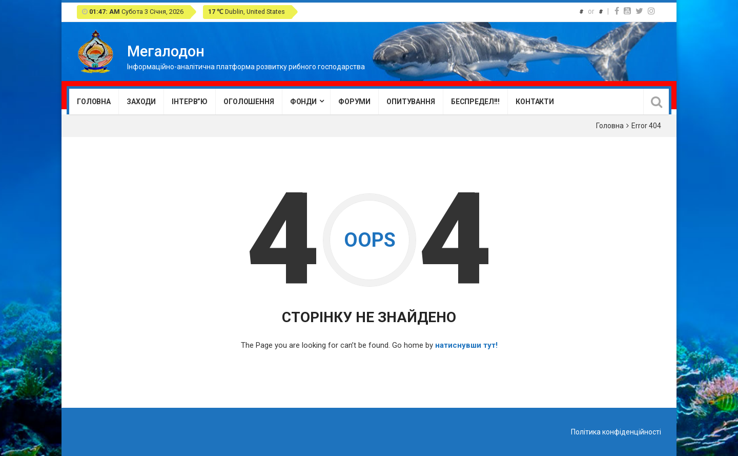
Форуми (354, 101)
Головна (94, 101)
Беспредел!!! (475, 101)
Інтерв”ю (190, 101)
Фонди (303, 101)
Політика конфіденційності (616, 432)
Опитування (410, 101)
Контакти (535, 101)
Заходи (141, 101)
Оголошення (248, 101)
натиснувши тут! (466, 345)
